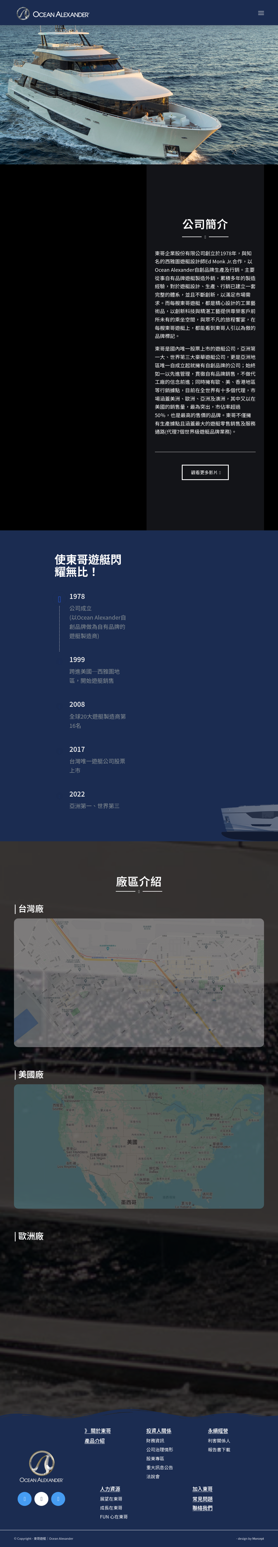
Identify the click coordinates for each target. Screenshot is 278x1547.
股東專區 (155, 1458)
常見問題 (202, 1498)
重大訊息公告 (159, 1467)
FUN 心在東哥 (114, 1516)
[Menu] (261, 12)
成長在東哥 (111, 1507)
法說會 (153, 1476)
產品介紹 (94, 1440)
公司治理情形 (159, 1449)
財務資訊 (155, 1440)
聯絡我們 (202, 1507)
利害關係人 (219, 1440)
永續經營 (218, 1430)
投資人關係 (158, 1430)
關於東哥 (101, 1430)
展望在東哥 (111, 1498)
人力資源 (110, 1488)
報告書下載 (219, 1449)
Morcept (258, 1538)
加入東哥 (202, 1488)
